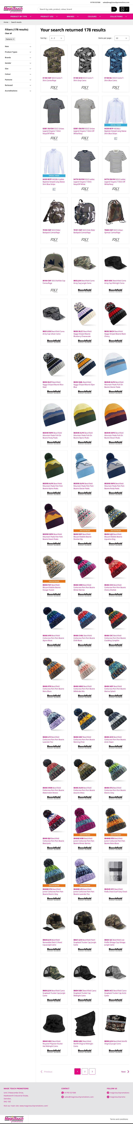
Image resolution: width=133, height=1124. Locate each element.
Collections (118, 16)
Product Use (49, 16)
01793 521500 (95, 2)
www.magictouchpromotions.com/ (34, 1106)
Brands (73, 16)
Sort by (43, 38)
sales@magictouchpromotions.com (116, 2)
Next (125, 1071)
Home (6, 22)
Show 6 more (11, 133)
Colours (94, 16)
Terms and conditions (119, 1119)
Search (113, 9)
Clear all (8, 33)
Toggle (27, 80)
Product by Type (20, 16)
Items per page (105, 38)
